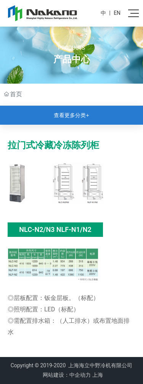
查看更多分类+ (71, 115)
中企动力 (80, 375)
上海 (97, 375)
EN (117, 13)
